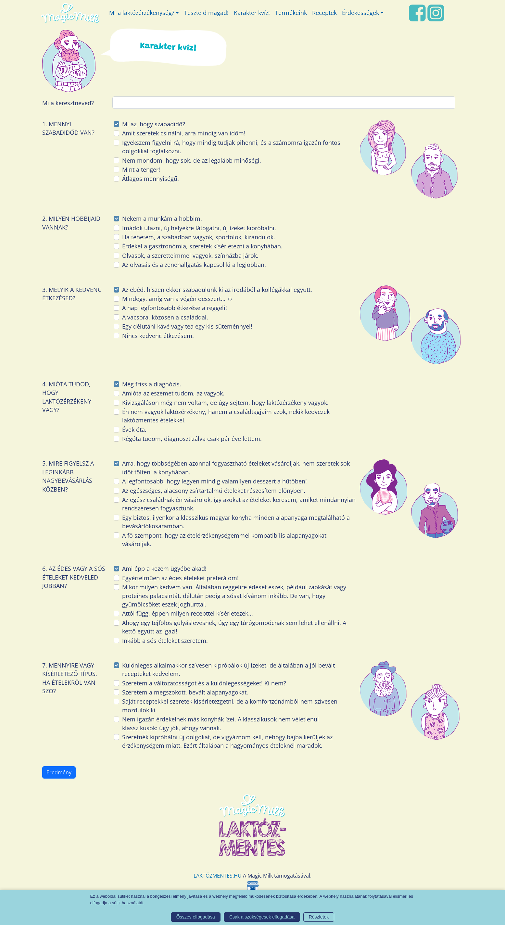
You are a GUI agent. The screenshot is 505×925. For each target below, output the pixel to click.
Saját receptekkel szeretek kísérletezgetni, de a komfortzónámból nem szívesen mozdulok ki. (229, 705)
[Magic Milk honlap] (69, 13)
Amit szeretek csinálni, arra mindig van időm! (184, 133)
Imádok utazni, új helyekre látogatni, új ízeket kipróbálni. (199, 228)
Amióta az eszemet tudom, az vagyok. (173, 393)
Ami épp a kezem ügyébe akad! (164, 568)
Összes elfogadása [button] (195, 916)
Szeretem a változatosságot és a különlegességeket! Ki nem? (204, 683)
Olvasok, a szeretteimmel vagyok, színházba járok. (190, 255)
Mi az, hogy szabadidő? (153, 124)
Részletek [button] (319, 916)
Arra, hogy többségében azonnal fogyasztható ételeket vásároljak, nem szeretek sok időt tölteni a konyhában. (236, 467)
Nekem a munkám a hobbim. (162, 218)
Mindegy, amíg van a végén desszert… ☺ (177, 299)
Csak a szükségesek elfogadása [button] (262, 916)
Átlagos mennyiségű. (150, 178)
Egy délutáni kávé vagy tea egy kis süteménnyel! (187, 326)
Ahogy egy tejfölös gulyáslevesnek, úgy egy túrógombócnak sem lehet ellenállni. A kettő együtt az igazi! (234, 627)
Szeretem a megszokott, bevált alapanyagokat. (185, 692)
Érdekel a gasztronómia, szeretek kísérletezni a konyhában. (202, 246)
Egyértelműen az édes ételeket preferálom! (180, 578)
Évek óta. (134, 429)
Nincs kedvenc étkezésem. (158, 336)
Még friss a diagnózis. (151, 384)
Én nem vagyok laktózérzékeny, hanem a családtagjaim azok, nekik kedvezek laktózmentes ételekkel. (226, 416)
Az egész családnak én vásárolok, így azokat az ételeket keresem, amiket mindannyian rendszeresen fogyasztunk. (239, 504)
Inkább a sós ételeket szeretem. (165, 640)
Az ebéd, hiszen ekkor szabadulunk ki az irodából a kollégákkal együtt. (217, 290)
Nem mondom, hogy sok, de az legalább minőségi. (191, 160)
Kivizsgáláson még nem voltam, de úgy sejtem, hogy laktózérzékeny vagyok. (225, 402)
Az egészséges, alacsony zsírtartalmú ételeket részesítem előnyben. (213, 490)
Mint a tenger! (141, 169)
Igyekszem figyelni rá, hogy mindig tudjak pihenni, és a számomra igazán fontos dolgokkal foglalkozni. (231, 147)
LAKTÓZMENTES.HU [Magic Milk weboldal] (218, 875)
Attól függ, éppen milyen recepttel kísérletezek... (187, 613)
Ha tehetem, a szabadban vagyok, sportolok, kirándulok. (198, 237)
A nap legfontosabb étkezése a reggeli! (174, 308)
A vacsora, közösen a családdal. (165, 317)
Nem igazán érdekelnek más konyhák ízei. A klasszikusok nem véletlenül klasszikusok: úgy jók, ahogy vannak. (220, 723)
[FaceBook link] (417, 12)
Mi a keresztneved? (68, 103)
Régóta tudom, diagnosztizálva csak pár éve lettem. (192, 439)
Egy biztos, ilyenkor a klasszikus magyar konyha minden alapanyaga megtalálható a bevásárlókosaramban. (236, 522)
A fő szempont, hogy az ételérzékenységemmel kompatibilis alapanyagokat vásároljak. (224, 539)
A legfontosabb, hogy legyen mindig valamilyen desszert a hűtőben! (214, 481)
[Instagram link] (435, 12)
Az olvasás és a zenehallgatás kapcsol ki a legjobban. (194, 265)
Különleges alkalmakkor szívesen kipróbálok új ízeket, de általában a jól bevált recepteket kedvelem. (228, 669)
